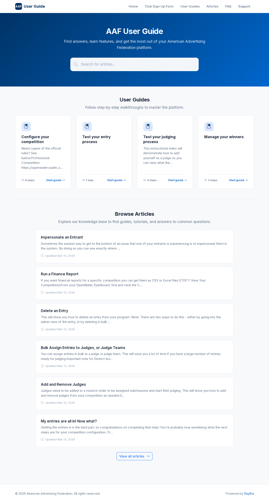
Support (244, 6)
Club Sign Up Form (159, 6)
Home (133, 6)
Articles (212, 6)
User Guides (190, 6)
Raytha (249, 493)
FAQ (228, 6)
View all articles (134, 456)
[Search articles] (134, 64)
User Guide (30, 6)
